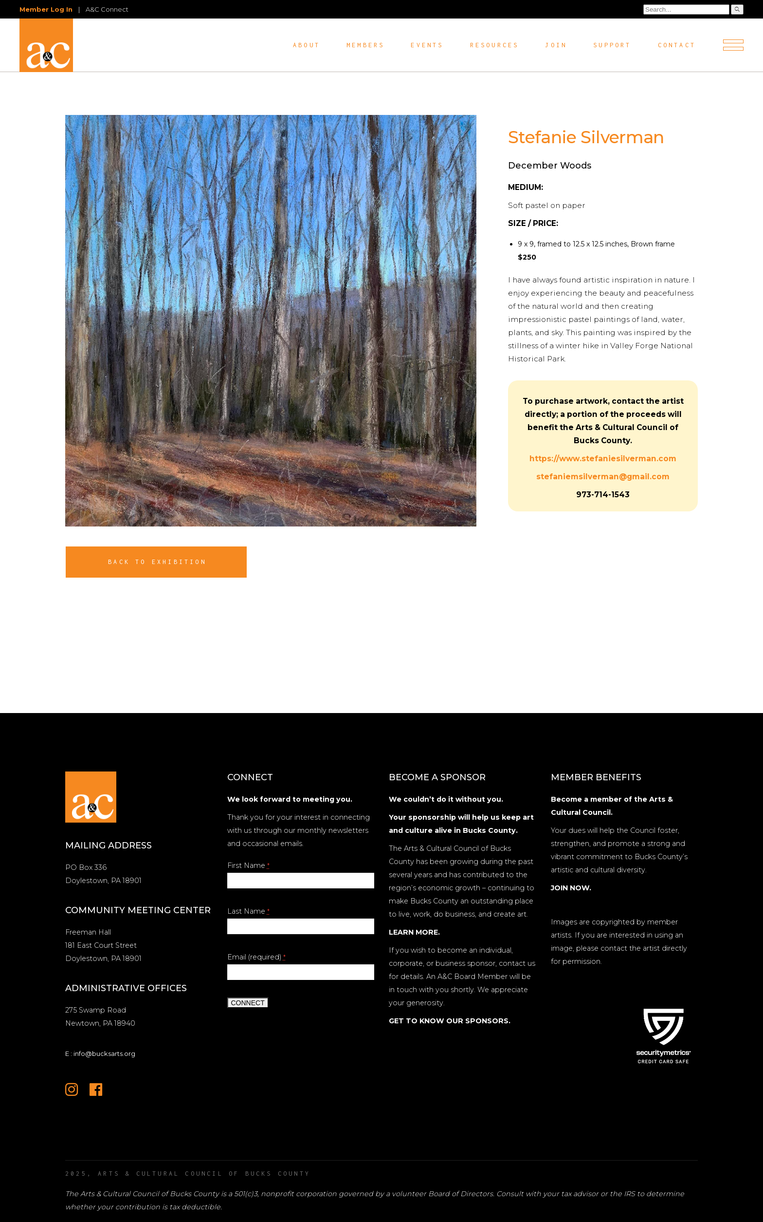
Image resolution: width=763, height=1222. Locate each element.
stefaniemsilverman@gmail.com (603, 476)
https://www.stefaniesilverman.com (602, 458)
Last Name (248, 911)
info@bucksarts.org (104, 1053)
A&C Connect (107, 9)
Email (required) (256, 957)
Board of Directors (460, 1193)
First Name (248, 865)
